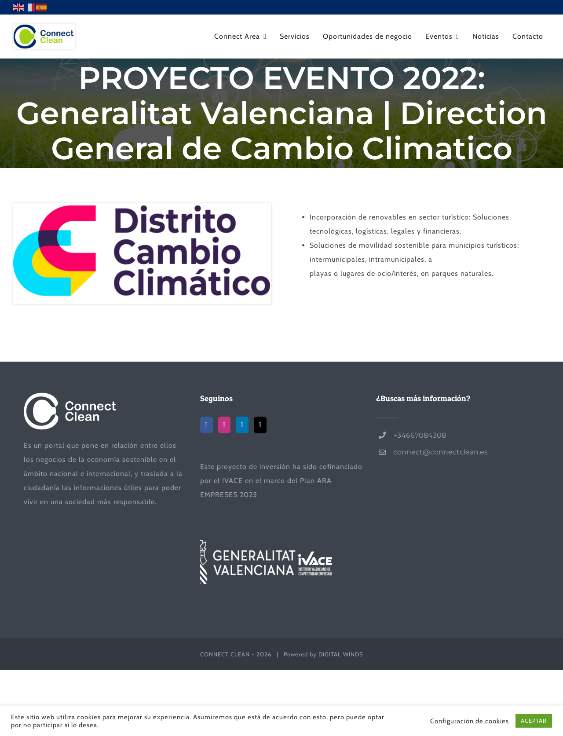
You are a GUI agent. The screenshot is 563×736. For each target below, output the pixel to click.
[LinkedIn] (242, 425)
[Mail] (260, 425)
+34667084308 (419, 435)
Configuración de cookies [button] (469, 721)
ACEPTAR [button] (534, 720)
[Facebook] (206, 425)
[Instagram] (224, 425)
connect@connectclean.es (440, 452)
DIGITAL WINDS (340, 654)
